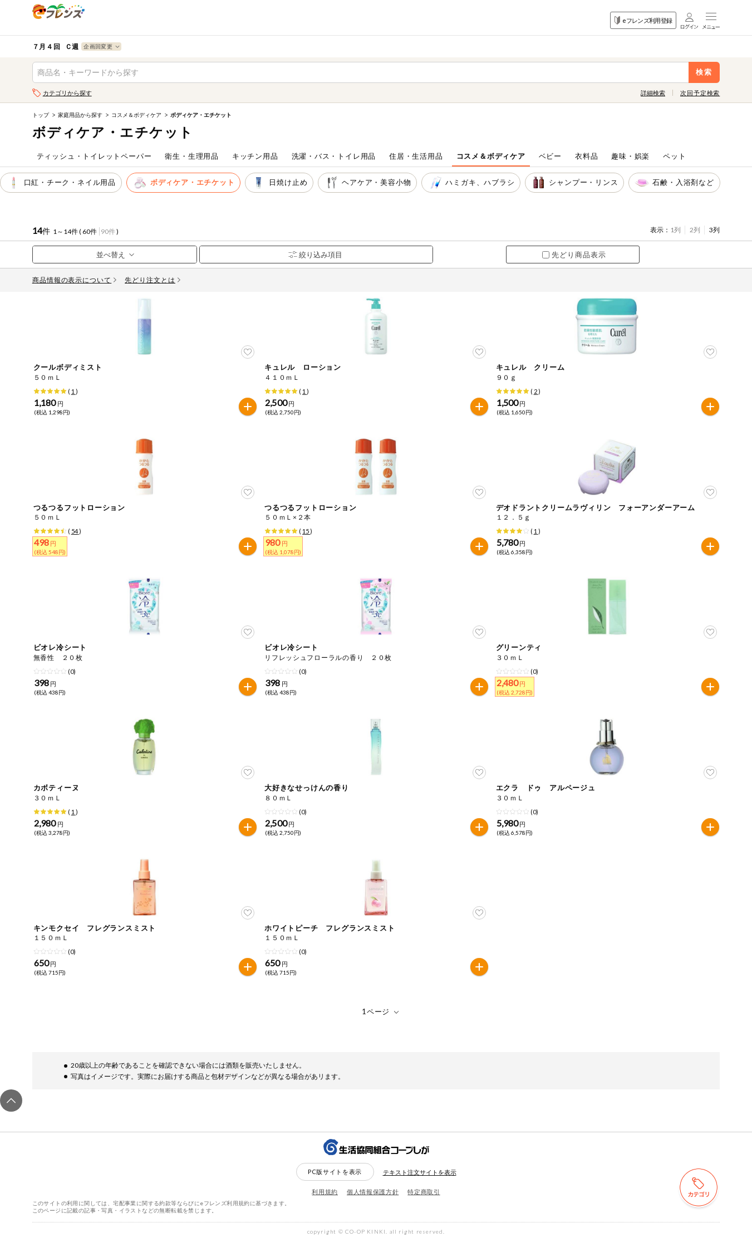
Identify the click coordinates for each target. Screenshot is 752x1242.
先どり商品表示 (574, 254)
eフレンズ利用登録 (643, 20)
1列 (675, 230)
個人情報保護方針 (373, 1191)
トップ (40, 114)
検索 (704, 72)
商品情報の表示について (74, 280)
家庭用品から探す (80, 114)
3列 (714, 230)
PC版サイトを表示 (335, 1171)
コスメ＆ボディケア (136, 114)
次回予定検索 (700, 92)
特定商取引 (423, 1191)
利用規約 (325, 1191)
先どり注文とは (152, 280)
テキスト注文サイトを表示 (419, 1172)
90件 (108, 231)
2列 (695, 230)
